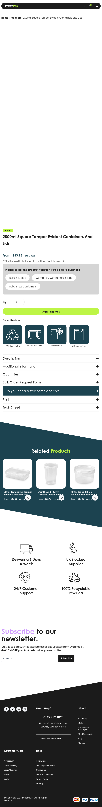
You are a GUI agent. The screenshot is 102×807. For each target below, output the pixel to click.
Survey (7, 774)
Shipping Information (45, 765)
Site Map (40, 783)
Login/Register (10, 770)
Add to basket (51, 311)
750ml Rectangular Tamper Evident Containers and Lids (18, 495)
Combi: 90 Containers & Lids (54, 277)
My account (9, 761)
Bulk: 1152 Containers (22, 286)
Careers (81, 743)
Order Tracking (10, 765)
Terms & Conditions (44, 774)
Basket (7, 779)
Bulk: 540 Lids (17, 277)
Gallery (81, 723)
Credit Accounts (85, 734)
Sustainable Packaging (83, 728)
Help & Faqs (41, 761)
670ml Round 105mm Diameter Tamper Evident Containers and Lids (50, 495)
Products (16, 17)
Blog (80, 738)
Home (4, 17)
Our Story (82, 718)
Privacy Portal (42, 779)
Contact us (41, 770)
